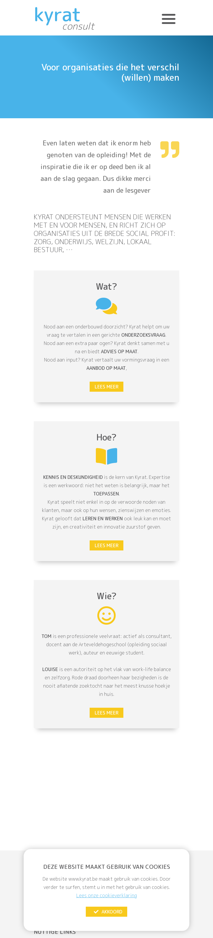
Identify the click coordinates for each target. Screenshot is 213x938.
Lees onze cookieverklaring (106, 895)
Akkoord (107, 911)
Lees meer (106, 386)
